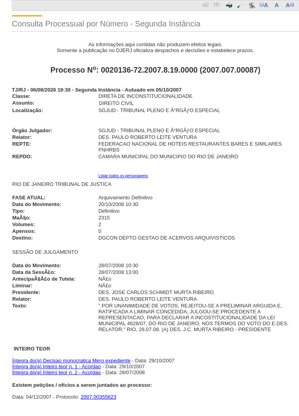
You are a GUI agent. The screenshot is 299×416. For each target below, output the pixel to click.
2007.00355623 (98, 397)
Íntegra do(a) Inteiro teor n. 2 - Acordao (56, 372)
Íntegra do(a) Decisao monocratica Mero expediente (71, 361)
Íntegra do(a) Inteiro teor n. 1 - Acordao (56, 366)
